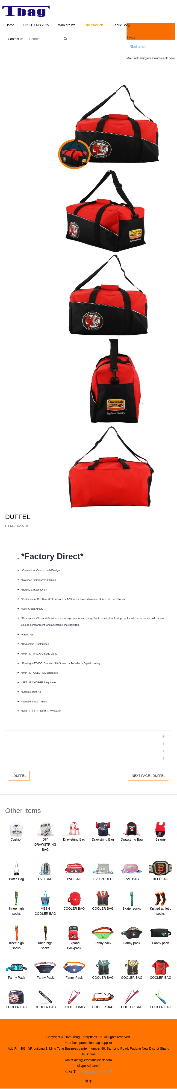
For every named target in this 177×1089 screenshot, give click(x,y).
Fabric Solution (123, 25)
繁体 (88, 1081)
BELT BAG (160, 879)
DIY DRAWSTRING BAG (45, 845)
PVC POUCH (102, 879)
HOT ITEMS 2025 (36, 25)
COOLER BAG (74, 909)
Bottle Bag (16, 879)
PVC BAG (45, 879)
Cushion (16, 840)
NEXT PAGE (148, 776)
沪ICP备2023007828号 (96, 1072)
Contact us (15, 39)
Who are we (66, 25)
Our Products (94, 25)
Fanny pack (102, 943)
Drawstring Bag (74, 840)
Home (10, 25)
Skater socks (131, 909)
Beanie (161, 840)
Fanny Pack (16, 978)
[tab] (88, 542)
